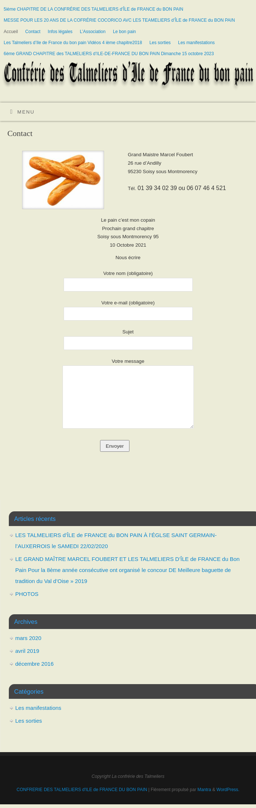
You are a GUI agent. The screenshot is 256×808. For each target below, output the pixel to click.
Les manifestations (196, 42)
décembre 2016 (34, 664)
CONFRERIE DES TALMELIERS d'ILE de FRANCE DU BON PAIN (82, 789)
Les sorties (160, 42)
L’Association (93, 31)
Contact (32, 31)
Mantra (204, 789)
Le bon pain (124, 31)
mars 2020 (28, 638)
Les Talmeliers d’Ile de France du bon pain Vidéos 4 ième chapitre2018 (73, 42)
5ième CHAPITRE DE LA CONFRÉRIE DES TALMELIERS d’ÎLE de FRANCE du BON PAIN (93, 9)
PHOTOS (27, 594)
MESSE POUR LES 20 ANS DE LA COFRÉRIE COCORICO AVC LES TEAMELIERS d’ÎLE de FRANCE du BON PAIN (119, 20)
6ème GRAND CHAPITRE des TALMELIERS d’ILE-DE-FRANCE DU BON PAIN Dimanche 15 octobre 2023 (109, 53)
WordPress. (228, 789)
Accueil (11, 31)
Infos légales (60, 31)
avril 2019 (27, 651)
